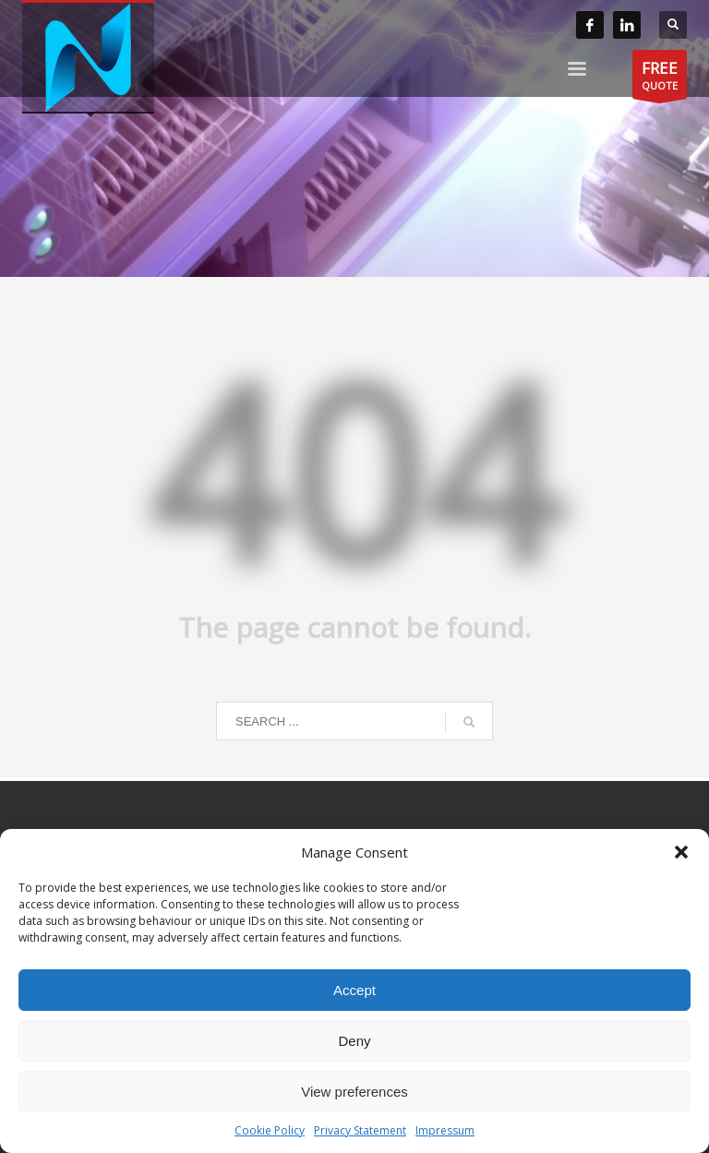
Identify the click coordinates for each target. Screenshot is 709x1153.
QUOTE (659, 78)
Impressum (445, 1130)
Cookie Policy (269, 1130)
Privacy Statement (360, 1130)
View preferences (354, 1091)
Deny (354, 1041)
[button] (681, 852)
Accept (354, 990)
